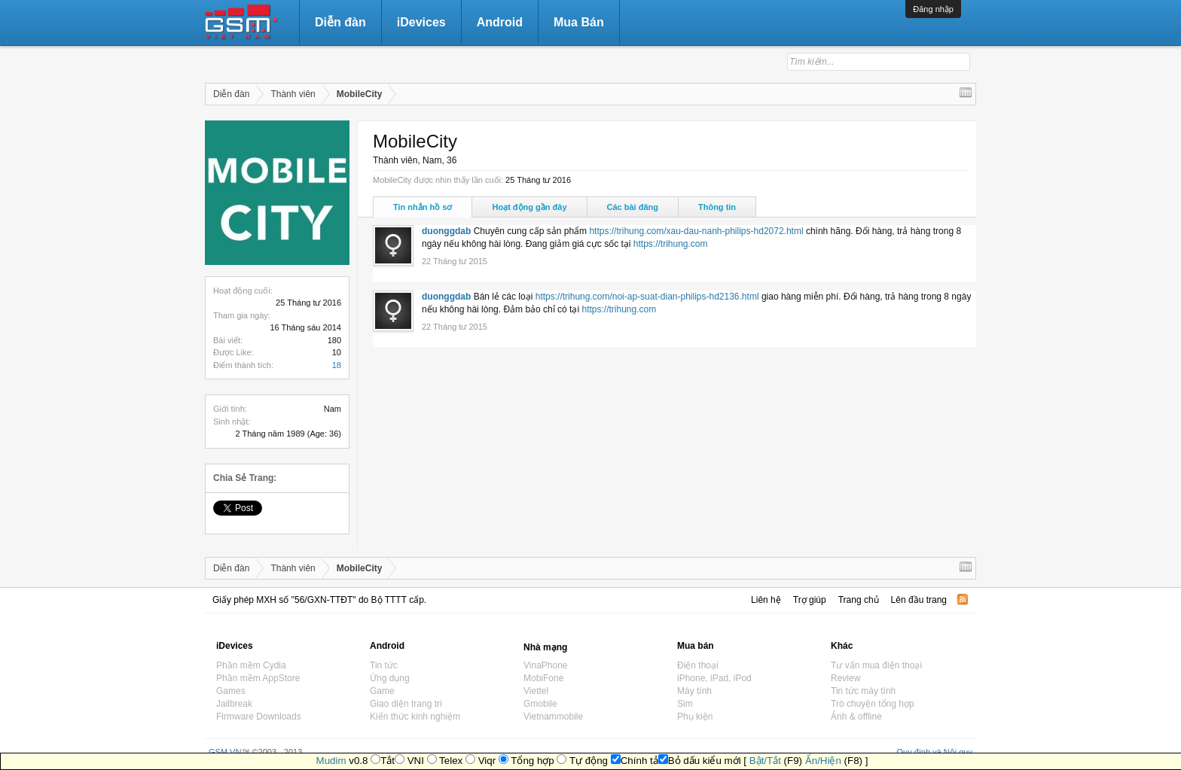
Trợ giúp (809, 600)
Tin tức (384, 665)
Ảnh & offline (856, 716)
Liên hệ (766, 600)
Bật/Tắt (765, 760)
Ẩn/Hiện (823, 760)
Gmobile (540, 703)
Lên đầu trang (919, 600)
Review (845, 678)
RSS (963, 599)
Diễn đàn (340, 22)
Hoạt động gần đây (529, 207)
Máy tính (694, 691)
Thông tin (717, 207)
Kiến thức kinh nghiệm (415, 716)
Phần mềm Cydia (251, 665)
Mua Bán (579, 22)
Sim (685, 703)
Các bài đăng (632, 207)
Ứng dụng (390, 678)
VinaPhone (545, 665)
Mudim (331, 760)
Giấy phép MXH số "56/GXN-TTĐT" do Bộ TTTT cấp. (319, 600)
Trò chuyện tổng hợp (872, 703)
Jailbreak (234, 703)
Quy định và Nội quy (935, 751)
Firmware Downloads (258, 716)
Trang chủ (858, 600)
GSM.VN (225, 751)
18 (336, 365)
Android (500, 22)
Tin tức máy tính (863, 691)
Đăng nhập (933, 9)
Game (382, 691)
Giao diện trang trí (406, 703)
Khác (842, 646)
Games (231, 691)
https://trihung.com (670, 244)
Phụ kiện (695, 716)
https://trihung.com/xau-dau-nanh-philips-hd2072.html (696, 231)
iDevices (421, 22)
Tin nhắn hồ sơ (422, 207)
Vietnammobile (553, 716)
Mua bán (695, 646)
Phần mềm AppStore (258, 678)
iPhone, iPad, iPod (714, 678)
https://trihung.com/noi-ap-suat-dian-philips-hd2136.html (647, 296)
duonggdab (446, 231)
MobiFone (543, 678)
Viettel (535, 691)
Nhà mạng (545, 647)
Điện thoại (698, 665)
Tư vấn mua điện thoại (876, 665)
